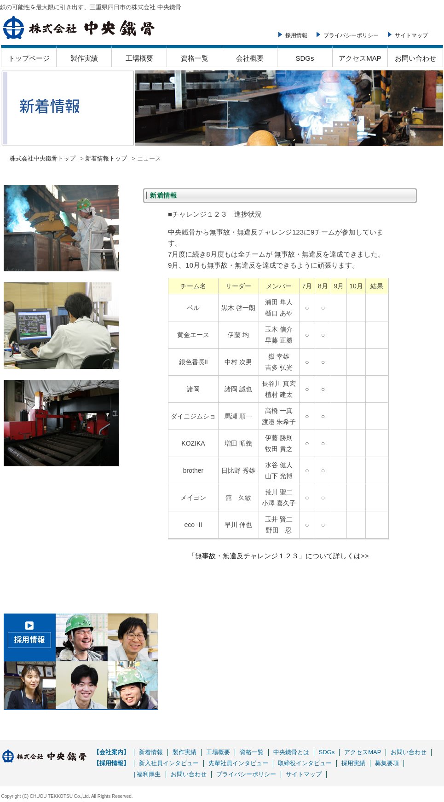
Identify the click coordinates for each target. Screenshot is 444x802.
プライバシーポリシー (351, 35)
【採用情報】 (111, 763)
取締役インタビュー (305, 763)
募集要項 (387, 763)
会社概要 (250, 58)
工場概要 (139, 58)
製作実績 (84, 58)
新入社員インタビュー (169, 763)
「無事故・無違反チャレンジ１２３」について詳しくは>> (278, 556)
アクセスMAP (360, 58)
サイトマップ (411, 35)
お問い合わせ (415, 58)
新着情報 (151, 752)
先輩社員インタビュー (238, 763)
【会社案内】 (111, 752)
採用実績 (353, 763)
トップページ (29, 58)
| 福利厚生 (147, 774)
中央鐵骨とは (291, 752)
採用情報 (296, 35)
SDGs (304, 58)
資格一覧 (194, 58)
